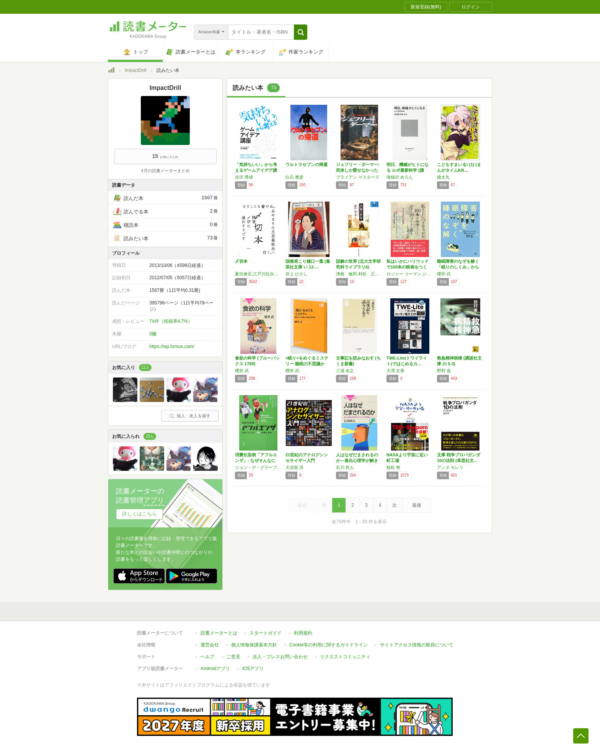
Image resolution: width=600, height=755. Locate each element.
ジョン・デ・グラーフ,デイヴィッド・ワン (258, 467)
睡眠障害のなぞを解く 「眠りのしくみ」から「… (458, 267)
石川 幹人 (345, 467)
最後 (416, 505)
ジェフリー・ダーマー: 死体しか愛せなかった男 (358, 170)
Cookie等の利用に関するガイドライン (328, 645)
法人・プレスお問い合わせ (280, 656)
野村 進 (444, 370)
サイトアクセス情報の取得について (416, 645)
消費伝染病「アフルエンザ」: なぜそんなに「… (256, 460)
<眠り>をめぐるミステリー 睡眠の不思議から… (306, 364)
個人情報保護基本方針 (254, 645)
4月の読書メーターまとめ (165, 170)
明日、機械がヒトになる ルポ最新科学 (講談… (407, 170)
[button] (300, 32)
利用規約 (303, 633)
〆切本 (241, 261)
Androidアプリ (215, 668)
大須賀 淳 (294, 467)
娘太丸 (443, 177)
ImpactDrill (136, 70)
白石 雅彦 (294, 177)
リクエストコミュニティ (345, 656)
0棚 (153, 334)
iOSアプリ (253, 668)
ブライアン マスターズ (357, 177)
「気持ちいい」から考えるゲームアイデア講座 (256, 170)
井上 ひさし (296, 274)
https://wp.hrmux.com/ (171, 346)
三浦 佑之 (345, 370)
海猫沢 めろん (399, 177)
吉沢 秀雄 (244, 177)
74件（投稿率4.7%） (170, 321)
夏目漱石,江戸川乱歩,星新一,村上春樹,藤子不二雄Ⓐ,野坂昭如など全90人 (258, 274)
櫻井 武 (444, 274)
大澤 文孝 (395, 370)
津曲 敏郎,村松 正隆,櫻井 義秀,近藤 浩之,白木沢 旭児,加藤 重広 (359, 274)
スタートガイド (265, 633)
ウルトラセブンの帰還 (306, 164)
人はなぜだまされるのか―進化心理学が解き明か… (357, 460)
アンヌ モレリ (450, 467)
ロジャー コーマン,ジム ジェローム (409, 274)
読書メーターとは (219, 633)
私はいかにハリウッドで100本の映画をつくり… (407, 267)
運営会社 (210, 645)
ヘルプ (207, 656)
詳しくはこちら (139, 514)
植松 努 (393, 467)
